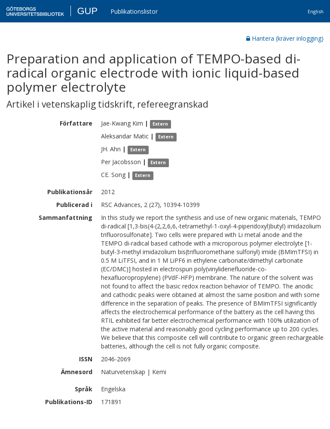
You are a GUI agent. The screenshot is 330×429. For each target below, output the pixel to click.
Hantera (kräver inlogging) (285, 38)
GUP (87, 11)
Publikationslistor (134, 11)
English (316, 11)
